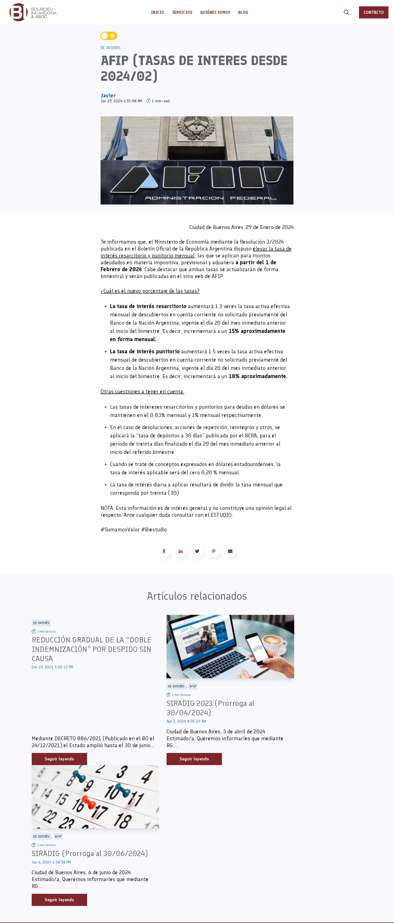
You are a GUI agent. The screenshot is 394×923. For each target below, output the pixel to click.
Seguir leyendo (59, 759)
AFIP (171, 686)
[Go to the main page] (33, 12)
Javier (108, 95)
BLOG (243, 12)
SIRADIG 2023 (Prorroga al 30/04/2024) (188, 708)
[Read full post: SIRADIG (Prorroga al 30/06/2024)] (310, 647)
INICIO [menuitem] (133, 827)
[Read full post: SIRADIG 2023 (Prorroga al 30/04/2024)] (196, 647)
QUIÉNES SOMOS (215, 12)
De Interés (110, 47)
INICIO (157, 12)
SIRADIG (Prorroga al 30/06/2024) (292, 708)
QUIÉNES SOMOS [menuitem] (144, 844)
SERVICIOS (182, 12)
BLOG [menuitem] (131, 852)
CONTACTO (374, 12)
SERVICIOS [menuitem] (138, 836)
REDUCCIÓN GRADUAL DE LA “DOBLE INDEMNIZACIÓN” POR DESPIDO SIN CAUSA (82, 649)
